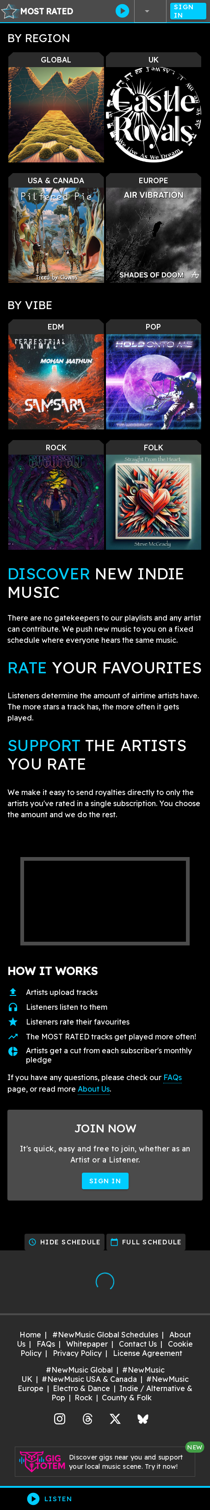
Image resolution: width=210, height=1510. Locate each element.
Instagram (59, 1418)
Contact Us (138, 1343)
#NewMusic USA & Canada (89, 1379)
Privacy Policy (77, 1353)
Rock (83, 1397)
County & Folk (127, 1397)
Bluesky (142, 1418)
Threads (87, 1418)
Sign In (188, 11)
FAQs (172, 1077)
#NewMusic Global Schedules (105, 1334)
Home (30, 1334)
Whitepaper (87, 1343)
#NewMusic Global (79, 1369)
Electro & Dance (81, 1388)
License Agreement (147, 1353)
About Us (94, 1089)
